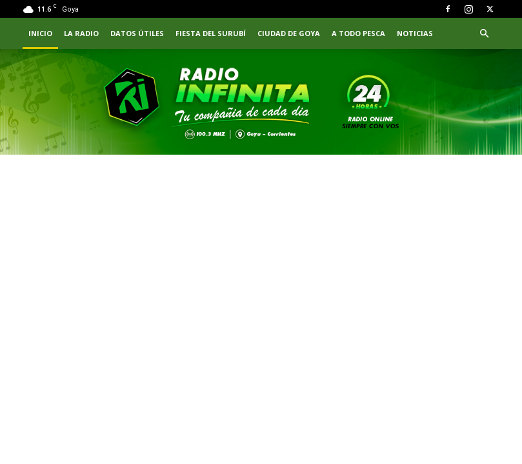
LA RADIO (81, 33)
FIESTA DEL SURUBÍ (211, 33)
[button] (484, 34)
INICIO (40, 33)
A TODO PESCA (358, 33)
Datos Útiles (137, 33)
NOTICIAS (415, 33)
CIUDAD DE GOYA (288, 33)
